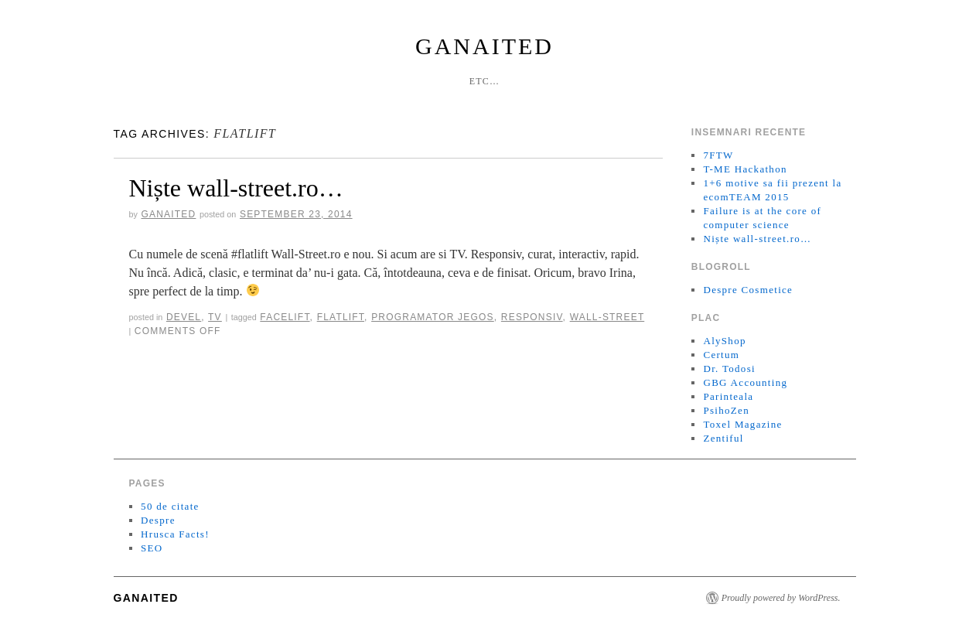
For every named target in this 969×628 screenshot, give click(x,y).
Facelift (284, 317)
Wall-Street (607, 317)
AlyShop (724, 340)
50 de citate (170, 506)
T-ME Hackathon (744, 169)
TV (215, 317)
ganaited (168, 214)
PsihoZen (726, 410)
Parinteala (728, 396)
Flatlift (340, 317)
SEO (151, 548)
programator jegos (432, 317)
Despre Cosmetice (748, 289)
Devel (183, 317)
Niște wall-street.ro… (236, 188)
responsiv (532, 317)
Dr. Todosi (729, 368)
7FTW (718, 155)
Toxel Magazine (742, 424)
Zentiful (723, 438)
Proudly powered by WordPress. (781, 597)
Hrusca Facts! (175, 534)
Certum (721, 354)
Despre (158, 520)
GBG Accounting (745, 382)
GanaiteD (484, 46)
